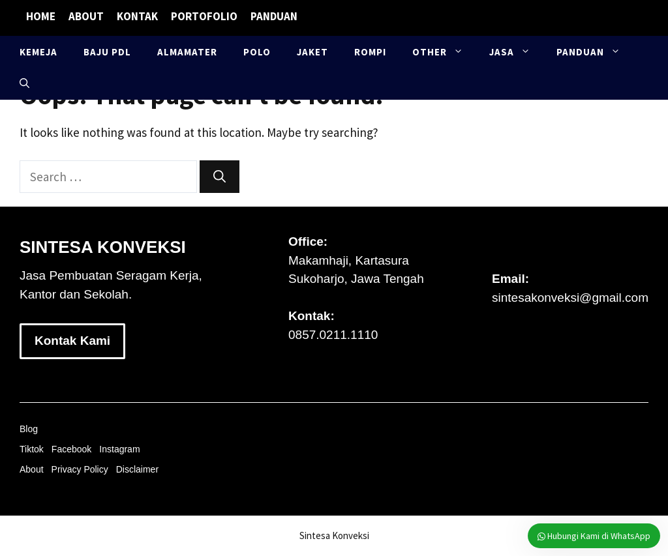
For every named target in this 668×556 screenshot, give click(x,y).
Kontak (137, 16)
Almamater (187, 52)
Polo (257, 52)
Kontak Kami (72, 340)
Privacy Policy (80, 469)
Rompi (370, 52)
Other (444, 52)
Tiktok (32, 449)
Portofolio (204, 16)
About (86, 16)
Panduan (273, 16)
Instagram (119, 449)
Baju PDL (107, 52)
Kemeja (38, 52)
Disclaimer (137, 469)
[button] (24, 84)
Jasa (516, 52)
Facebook (71, 449)
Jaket (312, 52)
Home (40, 16)
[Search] (219, 177)
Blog (29, 429)
